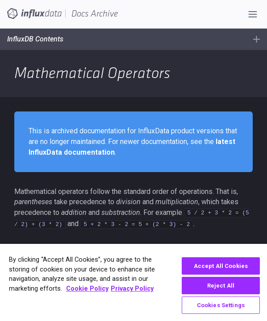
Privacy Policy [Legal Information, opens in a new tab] (132, 288)
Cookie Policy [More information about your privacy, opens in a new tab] (87, 288)
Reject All (220, 285)
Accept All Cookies (221, 266)
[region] (133, 282)
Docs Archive (94, 13)
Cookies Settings (221, 305)
